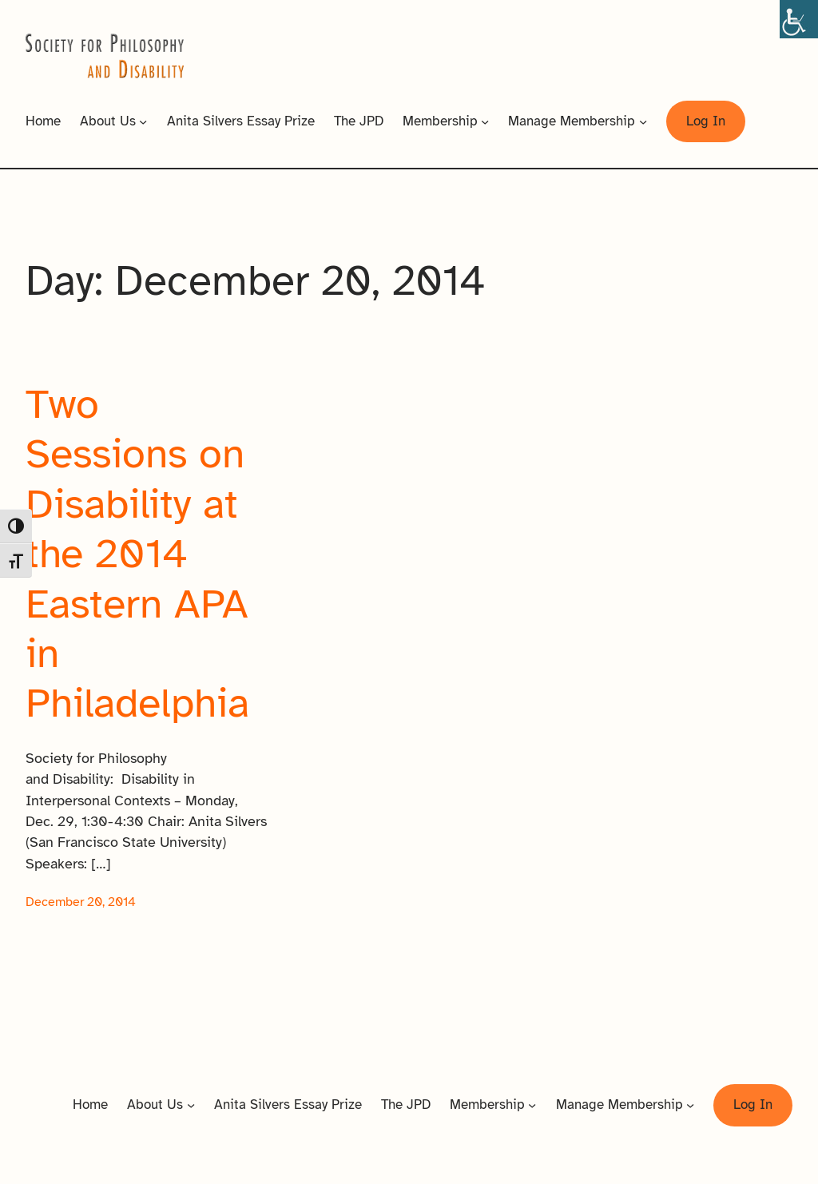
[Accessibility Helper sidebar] (799, 19)
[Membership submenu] (485, 121)
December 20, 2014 (81, 902)
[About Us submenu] (143, 121)
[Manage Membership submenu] (643, 121)
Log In (705, 121)
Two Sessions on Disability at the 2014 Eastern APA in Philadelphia (137, 554)
